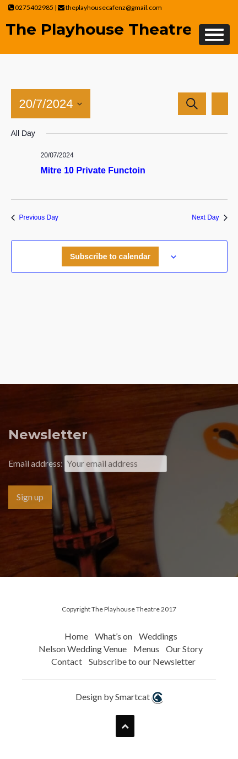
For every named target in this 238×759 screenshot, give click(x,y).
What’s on (113, 636)
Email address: (36, 463)
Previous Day (34, 217)
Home (76, 636)
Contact (66, 661)
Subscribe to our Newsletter (142, 661)
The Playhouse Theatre (99, 29)
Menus (146, 648)
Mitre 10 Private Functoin (93, 170)
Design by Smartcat (119, 697)
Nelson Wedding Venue (83, 648)
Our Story (184, 648)
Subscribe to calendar (110, 256)
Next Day (209, 217)
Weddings (158, 636)
